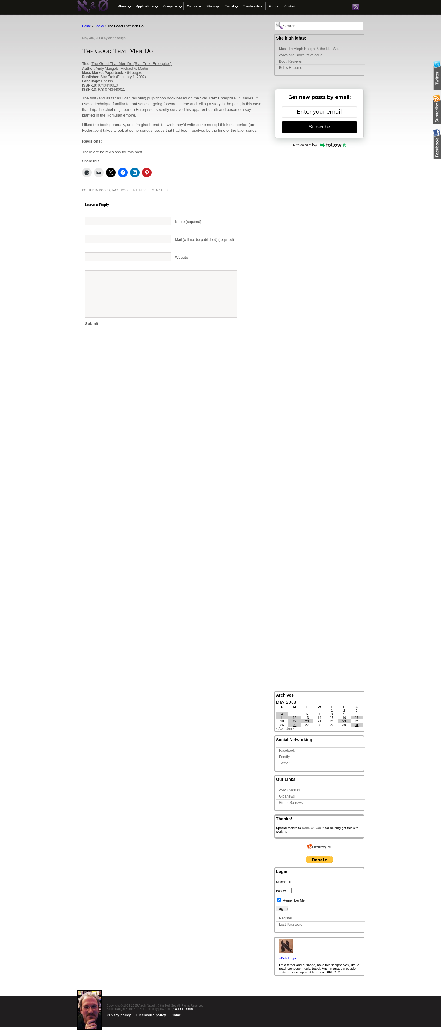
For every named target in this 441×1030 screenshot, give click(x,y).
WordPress (184, 1009)
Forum (273, 6)
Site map (212, 6)
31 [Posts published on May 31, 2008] (356, 725)
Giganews (287, 796)
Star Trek (160, 190)
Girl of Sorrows (291, 803)
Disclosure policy (151, 1015)
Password (283, 891)
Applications (145, 6)
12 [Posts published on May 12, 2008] (294, 717)
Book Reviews (290, 61)
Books (99, 26)
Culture (192, 6)
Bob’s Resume (290, 68)
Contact (289, 6)
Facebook (287, 750)
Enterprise (140, 190)
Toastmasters (252, 6)
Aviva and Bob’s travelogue (300, 55)
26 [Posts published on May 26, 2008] (294, 725)
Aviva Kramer (289, 790)
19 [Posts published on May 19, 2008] (294, 721)
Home (86, 26)
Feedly (284, 757)
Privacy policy (119, 1015)
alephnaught (117, 38)
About (122, 6)
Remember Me (291, 900)
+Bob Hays (287, 958)
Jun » (290, 728)
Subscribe (319, 126)
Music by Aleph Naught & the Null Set (309, 49)
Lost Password (291, 924)
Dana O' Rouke (313, 828)
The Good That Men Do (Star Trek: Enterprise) (131, 63)
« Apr (280, 728)
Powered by (319, 145)
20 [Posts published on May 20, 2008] (307, 721)
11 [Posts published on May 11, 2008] (282, 717)
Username (283, 882)
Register (285, 918)
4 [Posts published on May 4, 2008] (282, 714)
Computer (170, 6)
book (125, 190)
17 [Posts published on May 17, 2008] (356, 717)
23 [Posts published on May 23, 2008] (344, 721)
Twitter (284, 763)
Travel (229, 6)
